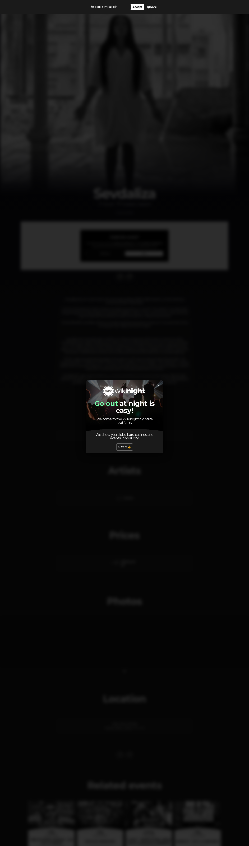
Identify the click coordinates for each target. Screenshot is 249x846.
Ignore (152, 7)
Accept (137, 7)
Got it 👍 (124, 447)
